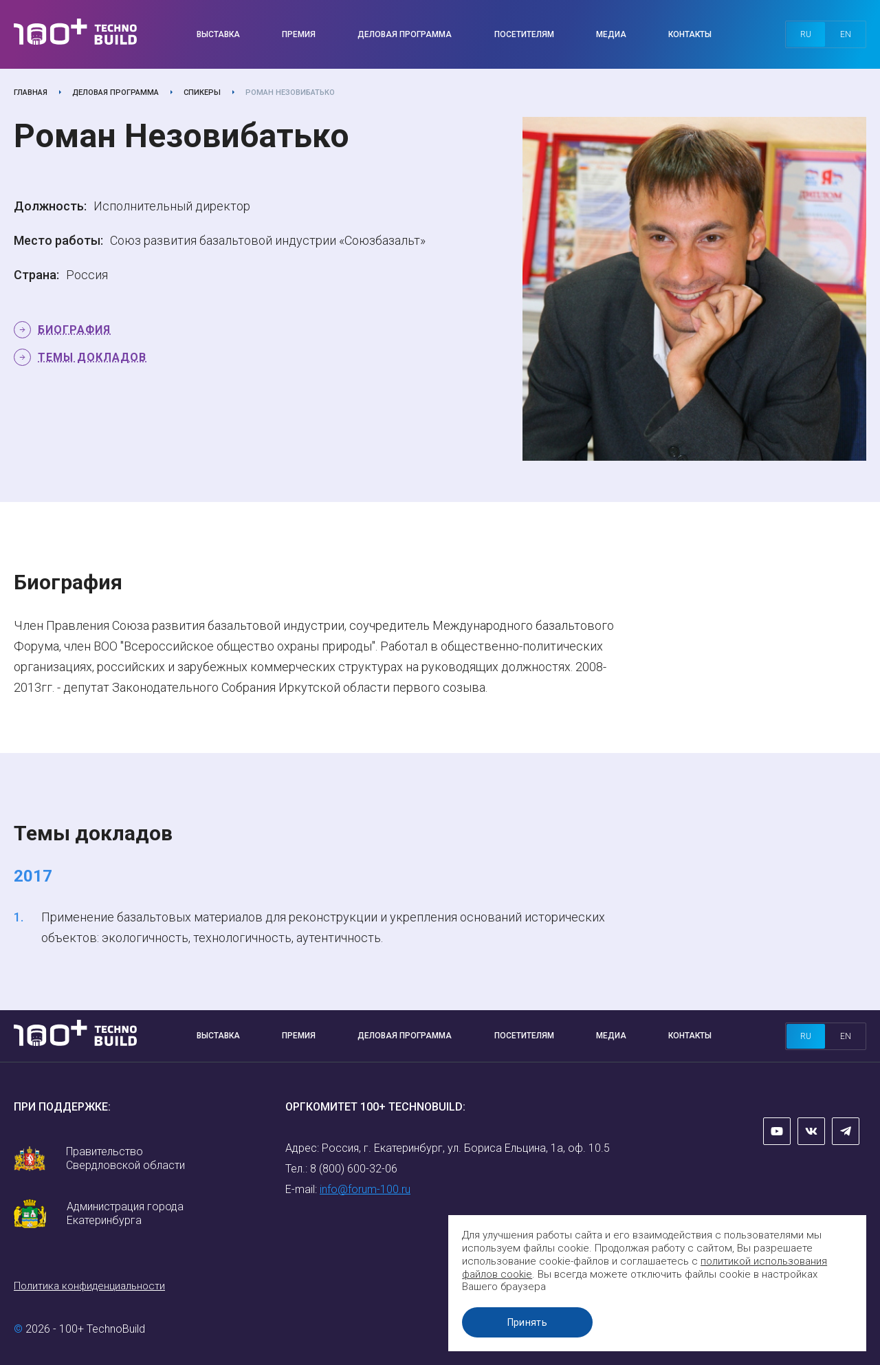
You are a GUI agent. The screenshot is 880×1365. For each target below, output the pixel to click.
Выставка (218, 34)
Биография (74, 329)
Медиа (611, 34)
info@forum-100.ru (365, 1189)
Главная (30, 92)
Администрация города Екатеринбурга (125, 1213)
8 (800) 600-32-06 (353, 1168)
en (845, 34)
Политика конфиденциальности (89, 1286)
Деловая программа (405, 34)
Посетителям (524, 34)
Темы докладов (92, 357)
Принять (533, 1322)
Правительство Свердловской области (125, 1158)
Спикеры (202, 92)
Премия (299, 34)
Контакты (690, 34)
